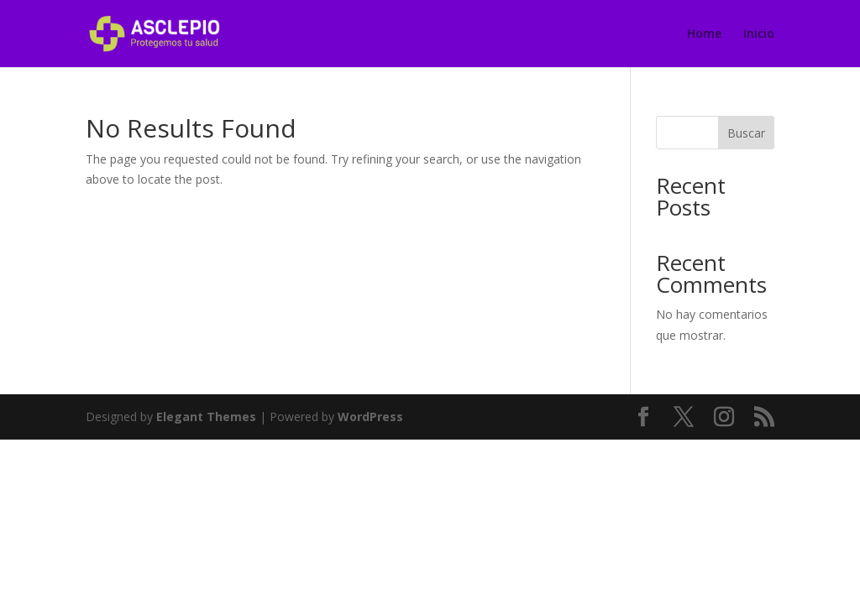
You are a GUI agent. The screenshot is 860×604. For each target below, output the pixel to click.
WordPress (370, 416)
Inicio (758, 34)
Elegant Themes (206, 416)
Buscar (746, 133)
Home (704, 34)
